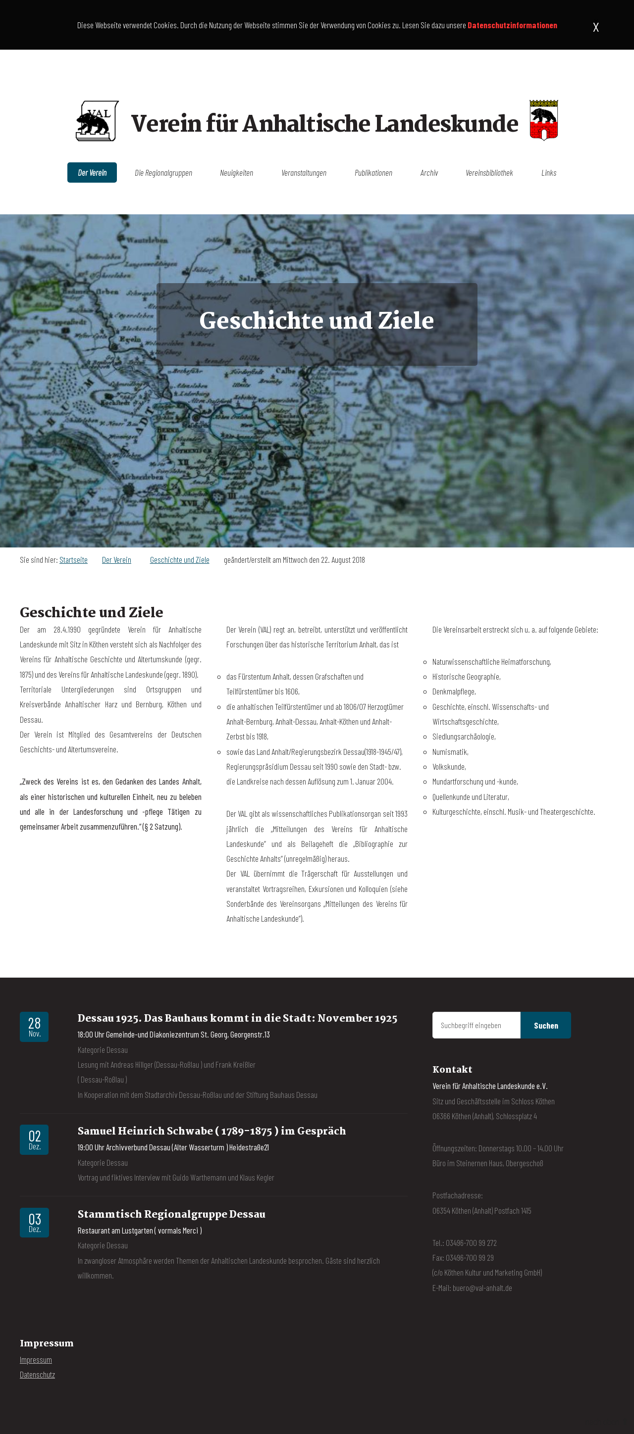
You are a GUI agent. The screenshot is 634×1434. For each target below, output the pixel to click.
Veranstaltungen (303, 173)
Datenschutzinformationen (512, 25)
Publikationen (373, 173)
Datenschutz (37, 1374)
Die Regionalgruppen (163, 173)
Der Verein (92, 173)
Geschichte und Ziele (180, 559)
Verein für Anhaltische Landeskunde (324, 125)
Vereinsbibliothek (489, 173)
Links (548, 173)
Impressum (36, 1359)
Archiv (429, 173)
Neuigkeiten (236, 173)
